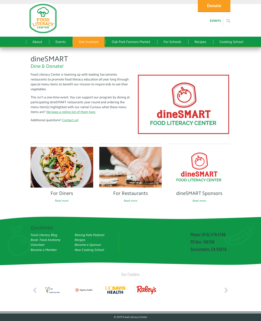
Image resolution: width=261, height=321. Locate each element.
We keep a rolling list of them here (70, 112)
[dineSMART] (183, 104)
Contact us (70, 120)
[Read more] (228, 20)
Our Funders (130, 274)
